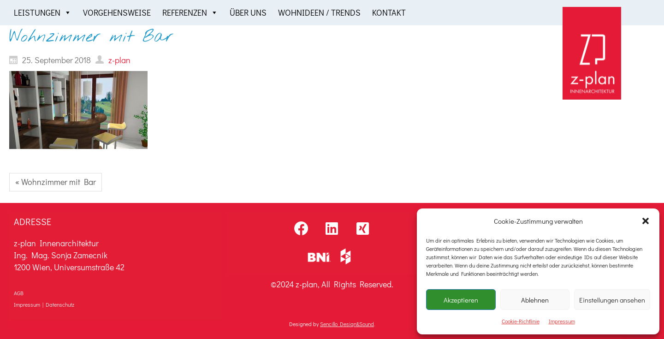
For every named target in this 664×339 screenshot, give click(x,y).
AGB (19, 293)
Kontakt (389, 12)
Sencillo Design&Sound (347, 323)
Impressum (562, 321)
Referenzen (190, 13)
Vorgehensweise (117, 12)
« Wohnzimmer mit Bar (55, 181)
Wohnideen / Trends (319, 12)
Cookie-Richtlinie (521, 321)
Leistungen (42, 13)
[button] (645, 221)
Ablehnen (535, 299)
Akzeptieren (461, 299)
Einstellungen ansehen (612, 299)
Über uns (248, 12)
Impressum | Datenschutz (44, 304)
